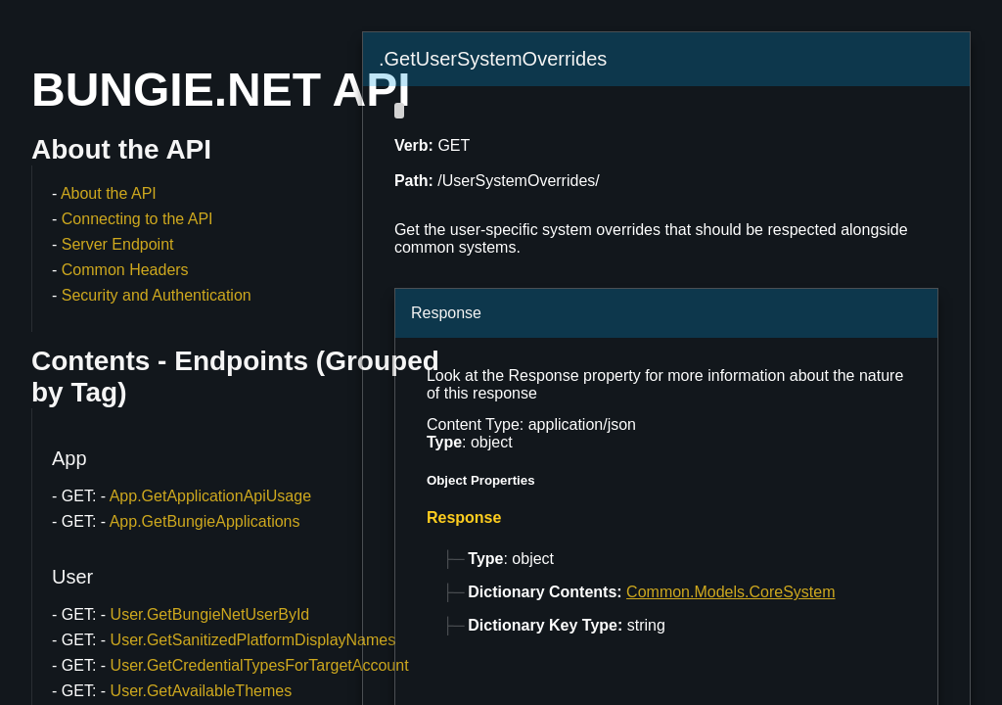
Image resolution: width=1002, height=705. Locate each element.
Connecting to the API (137, 219)
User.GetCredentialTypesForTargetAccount (260, 665)
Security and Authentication (156, 295)
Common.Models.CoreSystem (730, 592)
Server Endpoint (118, 244)
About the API (109, 193)
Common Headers (125, 269)
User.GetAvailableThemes (202, 690)
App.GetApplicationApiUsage (210, 496)
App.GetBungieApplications (205, 521)
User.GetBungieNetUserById (210, 614)
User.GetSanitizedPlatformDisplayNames (253, 640)
